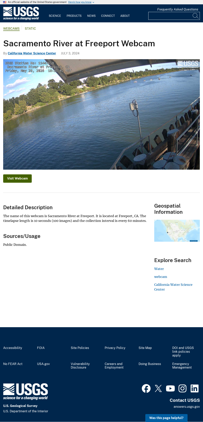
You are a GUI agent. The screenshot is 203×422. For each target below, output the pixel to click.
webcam (160, 277)
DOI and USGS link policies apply (183, 351)
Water (159, 269)
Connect (108, 15)
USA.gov (43, 364)
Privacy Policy (115, 348)
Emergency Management (182, 366)
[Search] (196, 16)
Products (74, 15)
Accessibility (12, 348)
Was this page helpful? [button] (166, 418)
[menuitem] (55, 13)
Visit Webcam (17, 178)
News (91, 15)
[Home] (21, 19)
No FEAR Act (12, 364)
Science (55, 15)
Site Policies (80, 348)
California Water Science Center (32, 53)
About (125, 15)
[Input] (174, 16)
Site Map (145, 348)
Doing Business (150, 364)
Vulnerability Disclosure (80, 366)
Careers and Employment (114, 366)
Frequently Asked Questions (177, 9)
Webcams (11, 28)
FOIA (41, 348)
